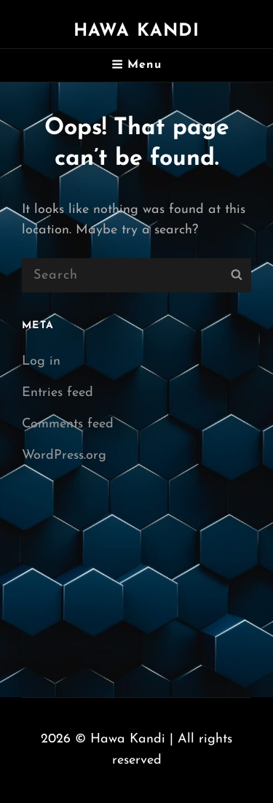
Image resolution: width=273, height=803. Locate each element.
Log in (41, 361)
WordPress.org (64, 455)
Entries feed (57, 393)
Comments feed (68, 424)
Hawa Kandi (137, 31)
